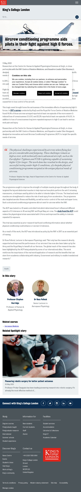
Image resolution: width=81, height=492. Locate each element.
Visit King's (11, 466)
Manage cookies (8, 488)
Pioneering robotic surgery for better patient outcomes (29, 381)
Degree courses (11, 424)
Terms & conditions (9, 483)
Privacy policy (23, 483)
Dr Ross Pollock (40, 299)
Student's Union (11, 463)
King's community (11, 473)
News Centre (11, 456)
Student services (52, 424)
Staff (31, 431)
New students (31, 424)
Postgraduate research (11, 431)
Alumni (31, 434)
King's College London (16, 9)
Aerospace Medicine (12, 326)
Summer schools (11, 438)
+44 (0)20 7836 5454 (30, 455)
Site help (54, 483)
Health (6, 269)
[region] (40, 84)
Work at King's (11, 470)
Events (11, 459)
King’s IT (52, 434)
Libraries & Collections (52, 431)
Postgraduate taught (11, 427)
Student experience (11, 441)
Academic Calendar (52, 438)
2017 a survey (15, 111)
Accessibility (63, 483)
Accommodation (52, 427)
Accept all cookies (61, 93)
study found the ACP (65, 211)
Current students (31, 427)
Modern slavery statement (39, 483)
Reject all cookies (44, 93)
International (11, 434)
